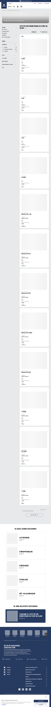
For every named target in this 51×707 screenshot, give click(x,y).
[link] (25, 1)
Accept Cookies (41, 701)
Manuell (6, 51)
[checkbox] (4, 47)
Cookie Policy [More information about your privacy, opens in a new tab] (4, 704)
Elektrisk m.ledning (8, 49)
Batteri (5, 47)
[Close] (45, 697)
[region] (24, 701)
